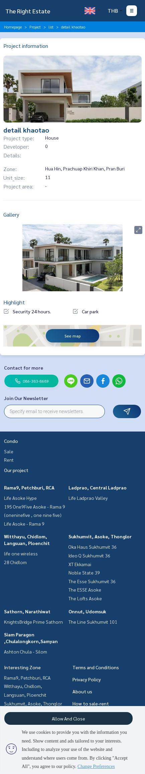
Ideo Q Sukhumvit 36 (89, 555)
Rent (9, 460)
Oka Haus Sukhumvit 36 (92, 547)
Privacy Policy (86, 679)
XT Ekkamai (79, 564)
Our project (16, 470)
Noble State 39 (84, 572)
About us (82, 691)
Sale (8, 451)
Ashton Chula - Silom (25, 651)
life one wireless (21, 553)
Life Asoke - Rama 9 (24, 524)
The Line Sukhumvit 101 (92, 622)
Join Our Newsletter (26, 398)
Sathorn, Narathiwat (27, 611)
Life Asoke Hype (20, 498)
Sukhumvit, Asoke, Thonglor (100, 536)
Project (35, 26)
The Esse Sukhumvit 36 (92, 581)
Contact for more (23, 368)
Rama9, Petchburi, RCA (29, 487)
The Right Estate (27, 11)
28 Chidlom (15, 562)
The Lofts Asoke (85, 598)
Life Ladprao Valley (88, 498)
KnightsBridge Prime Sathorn (33, 622)
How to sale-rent (90, 703)
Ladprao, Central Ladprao (97, 487)
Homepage (13, 26)
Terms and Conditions (95, 667)
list (50, 26)
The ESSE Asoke (84, 590)
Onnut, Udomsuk (87, 611)
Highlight (14, 302)
